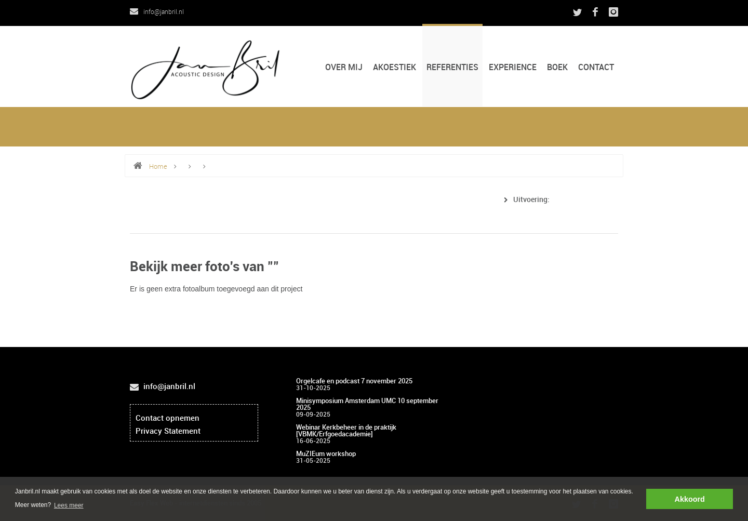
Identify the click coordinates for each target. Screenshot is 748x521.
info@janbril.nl (157, 12)
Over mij (344, 67)
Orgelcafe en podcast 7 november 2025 (354, 381)
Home (158, 166)
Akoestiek (394, 67)
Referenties (452, 67)
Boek (557, 67)
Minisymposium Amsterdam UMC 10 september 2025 (367, 404)
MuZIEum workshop (326, 454)
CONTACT (596, 67)
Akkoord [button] (690, 499)
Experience (513, 67)
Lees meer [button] (69, 505)
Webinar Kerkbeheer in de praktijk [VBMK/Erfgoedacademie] (346, 431)
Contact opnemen (167, 419)
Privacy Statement (168, 432)
